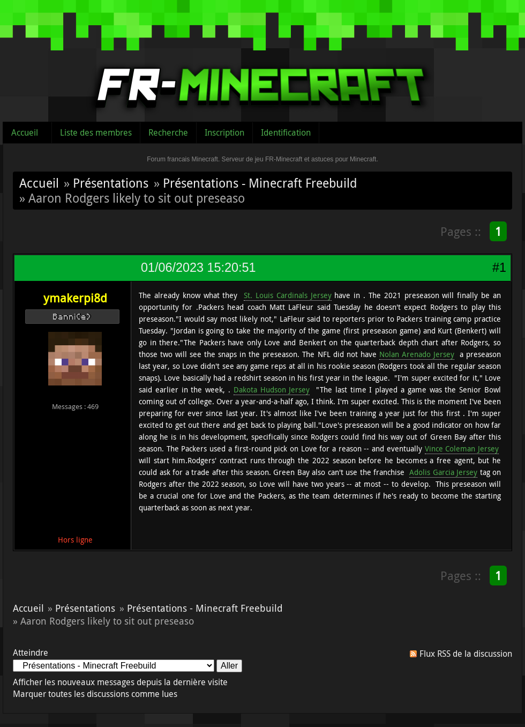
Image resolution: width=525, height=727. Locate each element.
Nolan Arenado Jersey (416, 354)
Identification (286, 132)
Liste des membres (96, 132)
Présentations (110, 182)
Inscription (224, 132)
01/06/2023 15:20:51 (198, 268)
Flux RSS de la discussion (465, 653)
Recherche (168, 132)
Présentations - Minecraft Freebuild (260, 182)
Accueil (24, 132)
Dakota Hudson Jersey (272, 389)
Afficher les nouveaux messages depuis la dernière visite (120, 682)
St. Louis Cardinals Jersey (288, 295)
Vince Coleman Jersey (462, 448)
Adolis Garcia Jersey (443, 472)
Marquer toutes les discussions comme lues (95, 694)
